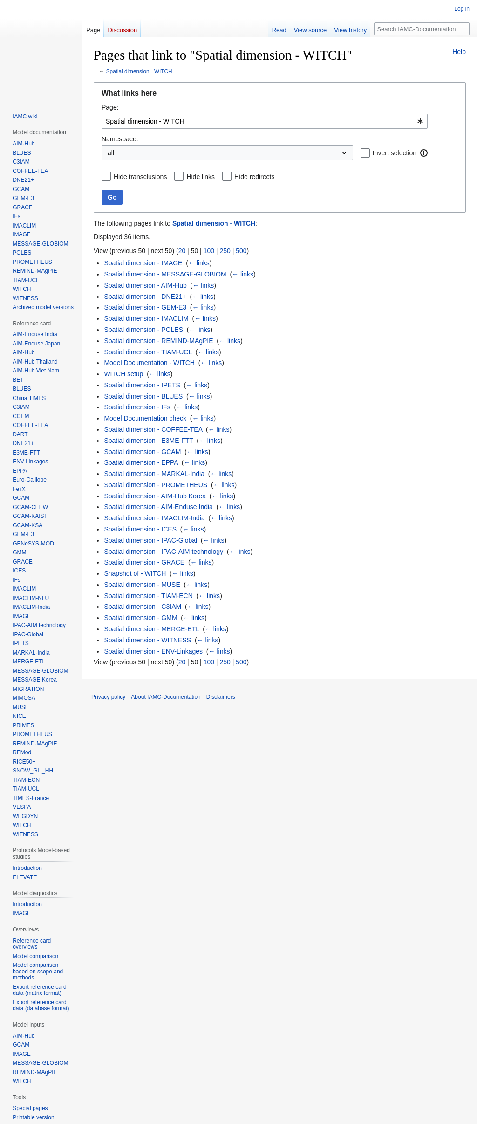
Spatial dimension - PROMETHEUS (155, 485)
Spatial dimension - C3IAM (142, 606)
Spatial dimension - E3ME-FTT (148, 440)
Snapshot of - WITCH (135, 573)
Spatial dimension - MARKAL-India (154, 473)
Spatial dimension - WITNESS (147, 640)
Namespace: (120, 139)
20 (182, 251)
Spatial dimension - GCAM (142, 451)
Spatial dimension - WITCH (139, 71)
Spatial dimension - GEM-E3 (145, 307)
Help (459, 51)
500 (241, 251)
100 (209, 251)
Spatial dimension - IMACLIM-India (154, 518)
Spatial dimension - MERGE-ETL (151, 629)
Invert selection (394, 153)
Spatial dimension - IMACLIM (146, 318)
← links (199, 263)
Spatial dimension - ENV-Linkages (153, 651)
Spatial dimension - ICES (140, 529)
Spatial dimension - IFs (137, 407)
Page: (110, 107)
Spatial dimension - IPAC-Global (150, 540)
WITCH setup (123, 374)
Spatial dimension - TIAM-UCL (147, 352)
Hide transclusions (140, 176)
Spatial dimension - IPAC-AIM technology (163, 551)
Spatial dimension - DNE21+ (145, 296)
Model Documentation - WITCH (149, 362)
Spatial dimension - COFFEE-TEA (153, 429)
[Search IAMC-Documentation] (422, 28)
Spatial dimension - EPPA (141, 462)
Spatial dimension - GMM (140, 617)
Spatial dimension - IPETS (142, 385)
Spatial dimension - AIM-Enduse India (158, 506)
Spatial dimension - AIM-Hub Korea (155, 496)
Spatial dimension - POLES (143, 329)
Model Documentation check (145, 418)
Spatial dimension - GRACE (144, 562)
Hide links (200, 176)
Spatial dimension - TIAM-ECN (148, 596)
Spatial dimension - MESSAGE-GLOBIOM (165, 274)
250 (224, 251)
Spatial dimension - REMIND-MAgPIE (158, 341)
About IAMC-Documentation (165, 697)
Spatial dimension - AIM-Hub (145, 285)
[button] (423, 152)
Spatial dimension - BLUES (143, 396)
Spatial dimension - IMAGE (143, 263)
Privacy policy (108, 697)
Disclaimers (220, 697)
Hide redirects (254, 176)
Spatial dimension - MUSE (142, 584)
